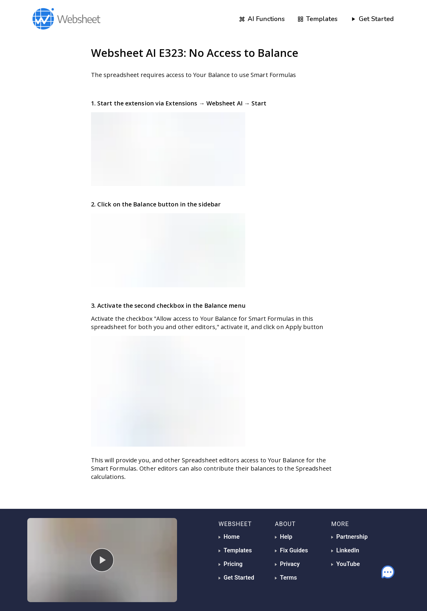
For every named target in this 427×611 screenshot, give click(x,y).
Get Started (372, 19)
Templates (317, 19)
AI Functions (262, 19)
